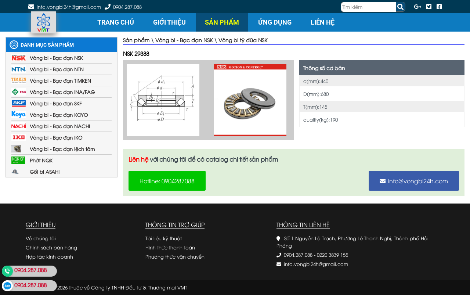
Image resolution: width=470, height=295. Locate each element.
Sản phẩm (222, 22)
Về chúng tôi (41, 238)
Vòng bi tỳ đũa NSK (242, 39)
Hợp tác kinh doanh (49, 256)
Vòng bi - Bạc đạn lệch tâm (62, 148)
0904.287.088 (127, 6)
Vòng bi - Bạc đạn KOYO (59, 114)
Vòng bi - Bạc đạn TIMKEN (60, 80)
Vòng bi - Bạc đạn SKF (56, 103)
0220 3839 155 (332, 254)
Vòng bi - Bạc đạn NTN (57, 69)
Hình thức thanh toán (170, 247)
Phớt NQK (41, 160)
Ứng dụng (275, 22)
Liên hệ (323, 22)
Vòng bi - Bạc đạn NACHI (60, 126)
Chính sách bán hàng (51, 247)
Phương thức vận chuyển (175, 256)
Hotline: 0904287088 (167, 181)
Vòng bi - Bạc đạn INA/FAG (62, 92)
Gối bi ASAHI (44, 171)
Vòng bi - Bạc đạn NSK (56, 57)
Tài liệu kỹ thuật (163, 238)
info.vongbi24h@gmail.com (316, 263)
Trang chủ (115, 22)
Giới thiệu (169, 22)
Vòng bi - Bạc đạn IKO (56, 137)
